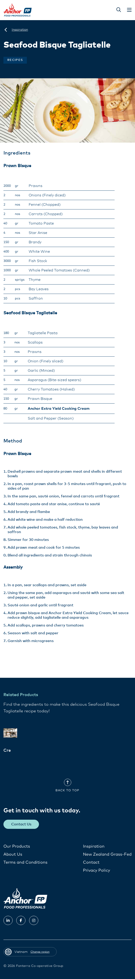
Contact (91, 862)
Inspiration (94, 846)
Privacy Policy (96, 870)
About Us (12, 854)
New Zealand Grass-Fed (107, 854)
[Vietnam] (5, 29)
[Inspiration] (20, 29)
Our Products (16, 846)
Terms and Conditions (25, 862)
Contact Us (21, 824)
